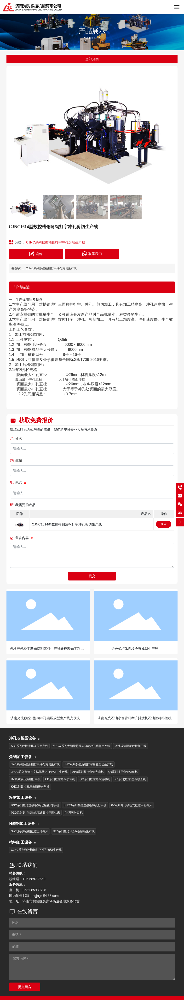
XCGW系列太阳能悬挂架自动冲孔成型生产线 (81, 746)
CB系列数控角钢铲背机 (60, 779)
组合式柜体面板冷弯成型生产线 (134, 649)
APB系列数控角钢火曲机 (88, 771)
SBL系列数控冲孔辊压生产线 (29, 746)
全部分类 (92, 59)
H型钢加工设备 (24, 824)
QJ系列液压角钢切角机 (123, 771)
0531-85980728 (34, 890)
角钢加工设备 (22, 757)
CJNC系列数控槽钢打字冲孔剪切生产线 (55, 242)
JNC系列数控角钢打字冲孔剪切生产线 (35, 764)
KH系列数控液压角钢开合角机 (30, 786)
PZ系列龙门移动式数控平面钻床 (131, 805)
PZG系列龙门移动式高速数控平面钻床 (35, 812)
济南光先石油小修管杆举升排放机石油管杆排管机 (135, 718)
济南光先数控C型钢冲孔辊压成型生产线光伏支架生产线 (47, 720)
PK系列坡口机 (73, 812)
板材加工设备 (22, 798)
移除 (164, 524)
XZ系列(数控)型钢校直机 (130, 779)
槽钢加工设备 (22, 842)
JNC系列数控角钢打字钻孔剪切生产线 (88, 764)
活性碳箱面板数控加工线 (130, 746)
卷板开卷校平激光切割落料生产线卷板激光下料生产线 (47, 651)
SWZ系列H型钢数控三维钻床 (29, 831)
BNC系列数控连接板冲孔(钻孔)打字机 (35, 805)
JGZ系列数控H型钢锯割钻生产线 (74, 831)
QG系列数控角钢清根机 (95, 779)
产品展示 (92, 31)
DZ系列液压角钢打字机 (25, 779)
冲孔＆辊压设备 (24, 738)
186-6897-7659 (34, 879)
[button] (169, 130)
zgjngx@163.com (45, 896)
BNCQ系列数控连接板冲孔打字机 (85, 805)
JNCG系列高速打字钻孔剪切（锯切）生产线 (39, 771)
